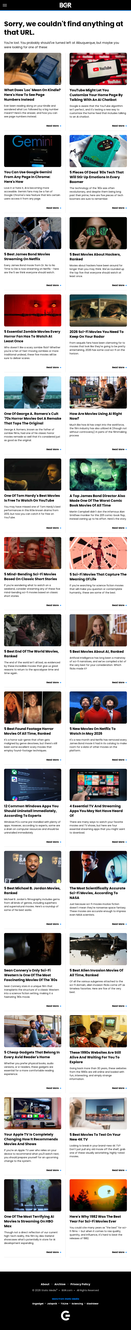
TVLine (64, 1303)
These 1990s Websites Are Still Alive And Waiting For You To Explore (95, 1057)
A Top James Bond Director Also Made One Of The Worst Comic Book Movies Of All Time (97, 501)
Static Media (48, 1291)
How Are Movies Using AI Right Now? (96, 416)
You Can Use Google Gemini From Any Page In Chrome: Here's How (28, 177)
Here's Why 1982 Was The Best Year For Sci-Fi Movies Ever (95, 1219)
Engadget (37, 1303)
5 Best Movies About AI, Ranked (97, 651)
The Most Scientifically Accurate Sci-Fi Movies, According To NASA (97, 893)
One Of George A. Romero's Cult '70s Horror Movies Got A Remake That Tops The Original (32, 418)
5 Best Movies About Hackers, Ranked (95, 256)
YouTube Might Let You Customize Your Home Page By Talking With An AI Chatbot (96, 95)
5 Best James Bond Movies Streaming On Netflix (27, 256)
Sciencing (77, 1303)
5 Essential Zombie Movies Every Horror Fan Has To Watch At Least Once (32, 336)
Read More (52, 125)
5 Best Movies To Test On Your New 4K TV (95, 1137)
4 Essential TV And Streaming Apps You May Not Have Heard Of (96, 811)
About (45, 1284)
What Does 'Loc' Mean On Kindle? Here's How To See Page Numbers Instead (32, 95)
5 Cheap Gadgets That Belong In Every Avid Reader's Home (32, 1054)
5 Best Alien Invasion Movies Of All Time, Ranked (96, 972)
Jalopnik (52, 1303)
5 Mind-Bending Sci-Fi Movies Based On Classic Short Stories (30, 576)
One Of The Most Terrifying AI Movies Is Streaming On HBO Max (29, 1221)
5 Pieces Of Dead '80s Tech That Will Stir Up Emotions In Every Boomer (97, 177)
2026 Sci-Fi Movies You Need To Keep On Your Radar (97, 334)
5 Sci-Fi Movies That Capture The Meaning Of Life (98, 576)
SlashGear (93, 1303)
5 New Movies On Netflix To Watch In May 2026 (93, 731)
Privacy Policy (80, 1284)
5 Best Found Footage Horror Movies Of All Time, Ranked (29, 731)
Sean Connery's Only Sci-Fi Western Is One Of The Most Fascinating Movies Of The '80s (30, 975)
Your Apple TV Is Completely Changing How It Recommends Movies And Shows (31, 1139)
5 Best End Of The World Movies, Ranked (31, 653)
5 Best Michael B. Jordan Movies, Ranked (32, 890)
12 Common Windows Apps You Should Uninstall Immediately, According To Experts (31, 811)
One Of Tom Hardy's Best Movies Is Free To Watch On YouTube (32, 498)
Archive (60, 1284)
